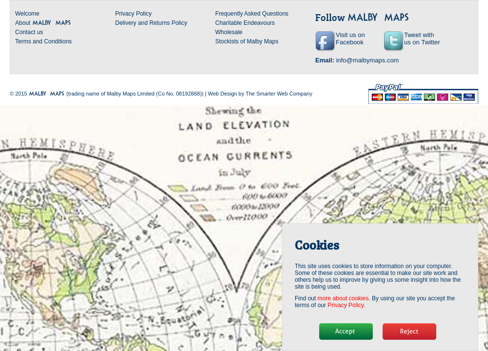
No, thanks (409, 331)
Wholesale (229, 32)
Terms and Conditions (43, 41)
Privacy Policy (133, 13)
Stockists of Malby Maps (246, 41)
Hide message (346, 331)
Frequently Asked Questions (251, 13)
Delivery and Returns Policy (151, 23)
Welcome (27, 13)
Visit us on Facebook (350, 38)
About (43, 23)
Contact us (29, 32)
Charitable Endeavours (245, 23)
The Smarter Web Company (278, 94)
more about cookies (343, 298)
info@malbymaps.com (367, 60)
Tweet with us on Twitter (422, 38)
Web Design (222, 94)
